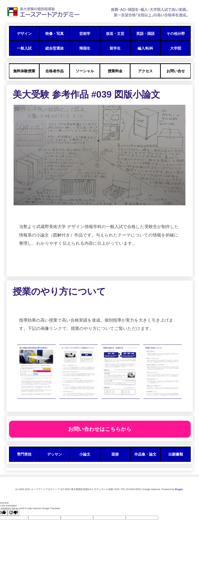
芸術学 (84, 34)
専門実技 (24, 454)
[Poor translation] (13, 513)
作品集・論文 (145, 454)
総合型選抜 (54, 48)
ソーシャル (85, 71)
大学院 (175, 48)
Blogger (179, 489)
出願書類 (175, 454)
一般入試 (24, 48)
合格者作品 (54, 71)
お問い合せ (176, 71)
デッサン (54, 454)
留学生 (115, 48)
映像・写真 (54, 34)
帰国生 (84, 48)
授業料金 (115, 71)
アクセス (145, 71)
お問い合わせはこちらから (100, 429)
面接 (115, 454)
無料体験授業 (24, 71)
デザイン (24, 34)
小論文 (84, 454)
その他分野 (176, 34)
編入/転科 (145, 48)
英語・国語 (145, 34)
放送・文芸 (115, 34)
